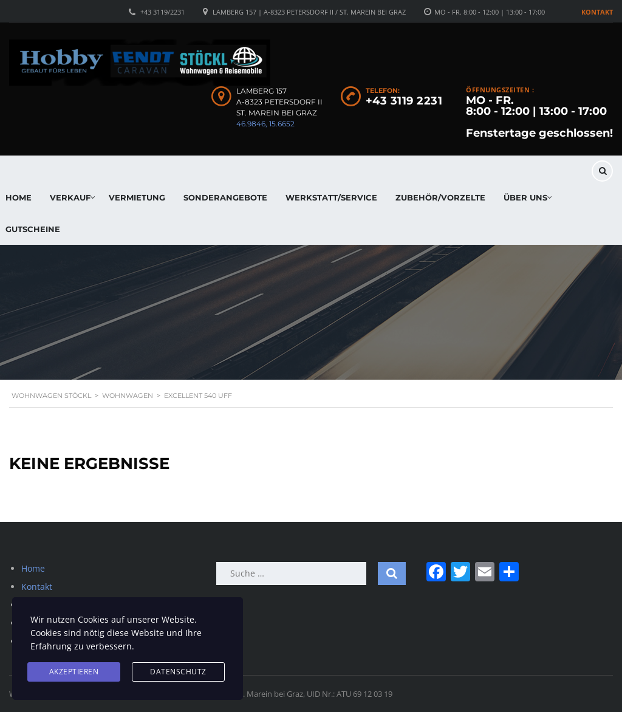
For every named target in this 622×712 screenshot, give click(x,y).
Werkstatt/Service (331, 197)
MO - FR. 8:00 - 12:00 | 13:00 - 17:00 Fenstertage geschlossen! (539, 117)
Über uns (525, 197)
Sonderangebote (225, 197)
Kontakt (597, 11)
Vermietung (137, 197)
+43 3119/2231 (162, 11)
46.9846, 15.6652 (265, 123)
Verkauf (70, 197)
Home (33, 568)
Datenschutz (178, 671)
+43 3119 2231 (404, 101)
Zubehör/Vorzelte (440, 197)
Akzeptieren (74, 671)
